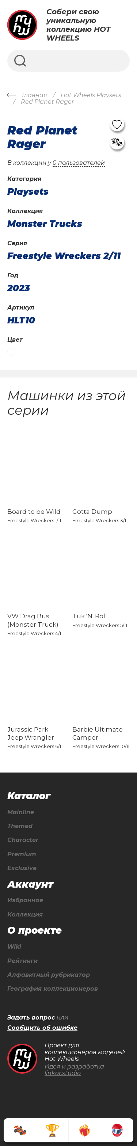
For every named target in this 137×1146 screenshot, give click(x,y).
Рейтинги (22, 961)
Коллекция (25, 914)
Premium (21, 854)
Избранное (25, 900)
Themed (20, 826)
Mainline (20, 812)
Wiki (14, 947)
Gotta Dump (92, 511)
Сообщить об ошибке (42, 1028)
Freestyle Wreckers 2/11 (64, 256)
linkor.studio (63, 1073)
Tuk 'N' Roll (89, 616)
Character (22, 840)
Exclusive (22, 868)
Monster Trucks (44, 224)
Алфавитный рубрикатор (48, 975)
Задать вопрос (31, 1017)
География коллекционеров (52, 989)
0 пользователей (79, 162)
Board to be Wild (34, 511)
